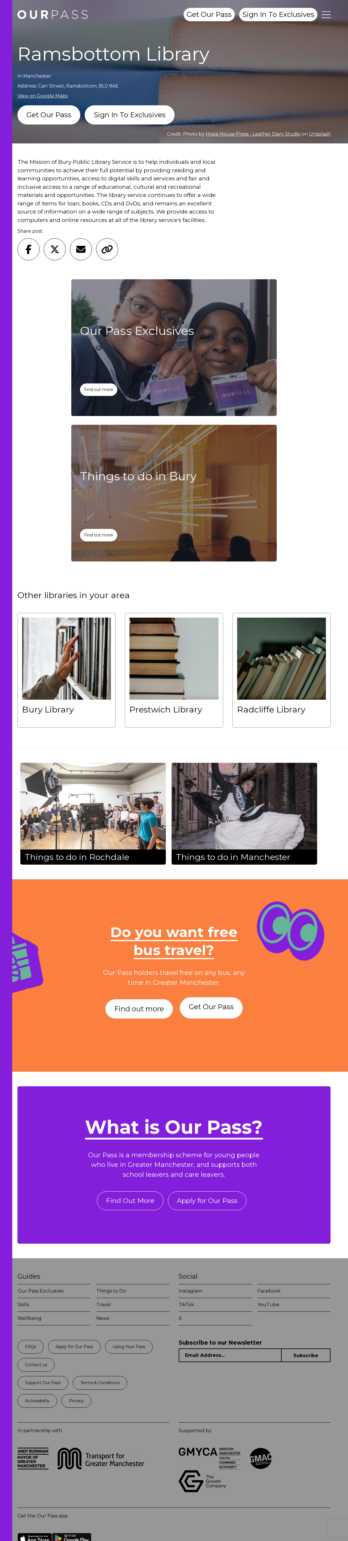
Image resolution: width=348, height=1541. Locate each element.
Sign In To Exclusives (278, 14)
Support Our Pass (43, 1385)
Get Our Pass (209, 14)
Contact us (36, 1367)
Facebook (269, 1293)
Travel (103, 1307)
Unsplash (320, 134)
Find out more (99, 389)
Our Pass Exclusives (40, 1293)
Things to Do (111, 1293)
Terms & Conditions (100, 1385)
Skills (23, 1307)
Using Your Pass (129, 1349)
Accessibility (37, 1403)
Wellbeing (29, 1320)
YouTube (268, 1307)
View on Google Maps (42, 96)
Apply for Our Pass (208, 1202)
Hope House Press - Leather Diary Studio (253, 134)
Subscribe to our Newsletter (220, 1345)
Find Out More (129, 1202)
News (102, 1320)
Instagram (190, 1293)
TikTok (186, 1307)
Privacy (76, 1403)
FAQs (30, 1349)
